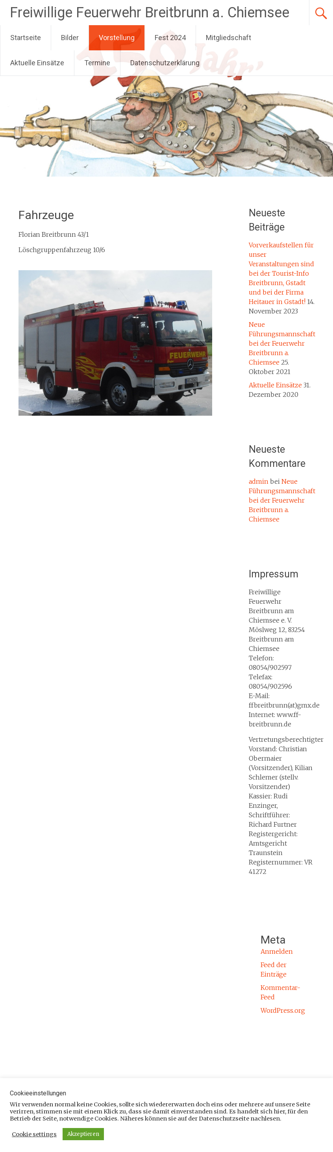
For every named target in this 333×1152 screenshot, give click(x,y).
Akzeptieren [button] (83, 1134)
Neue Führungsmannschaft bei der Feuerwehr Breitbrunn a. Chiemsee (282, 343)
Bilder (70, 37)
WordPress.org (283, 1010)
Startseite (25, 37)
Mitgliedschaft (228, 37)
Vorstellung (117, 37)
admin (258, 481)
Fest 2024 (170, 37)
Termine (97, 63)
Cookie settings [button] (34, 1134)
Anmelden (277, 951)
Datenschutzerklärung (165, 63)
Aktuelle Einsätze (37, 63)
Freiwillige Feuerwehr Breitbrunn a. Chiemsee (149, 12)
